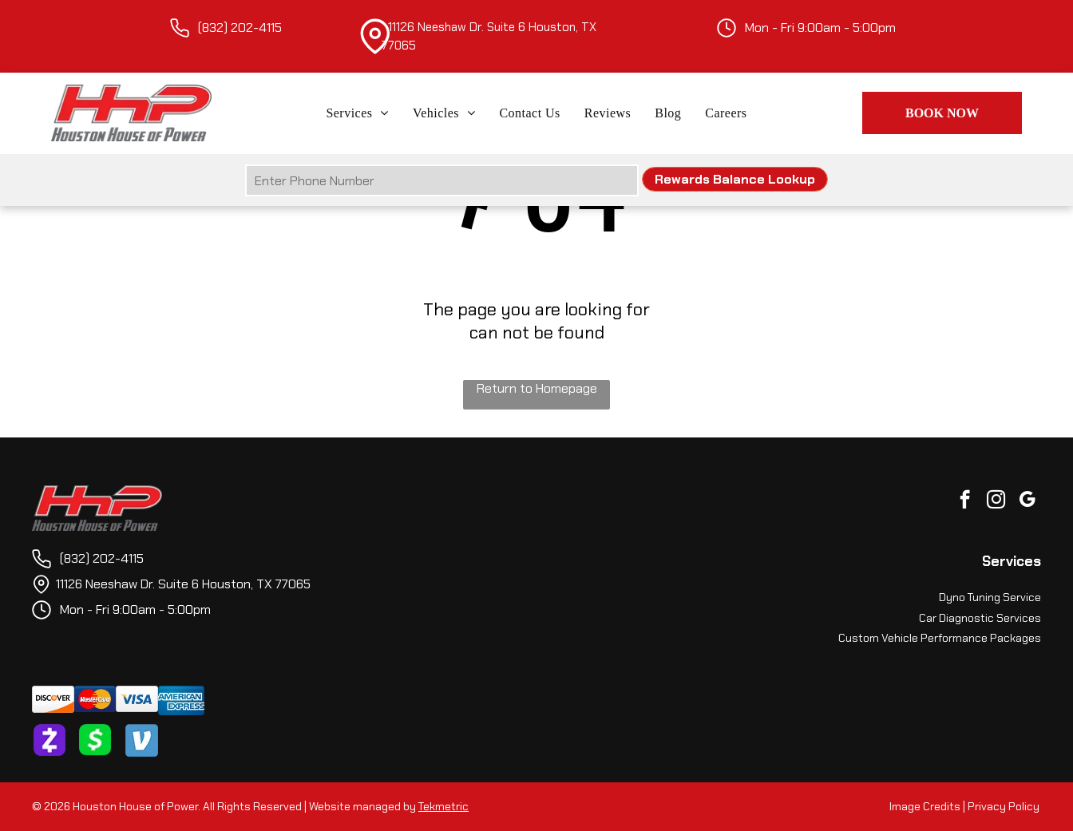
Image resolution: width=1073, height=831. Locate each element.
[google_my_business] (1027, 501)
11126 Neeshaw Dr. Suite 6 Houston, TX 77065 (183, 584)
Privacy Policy (1003, 806)
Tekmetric (443, 806)
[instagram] (996, 501)
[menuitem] (357, 113)
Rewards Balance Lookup (735, 179)
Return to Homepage (537, 388)
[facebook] (965, 501)
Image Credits (924, 806)
